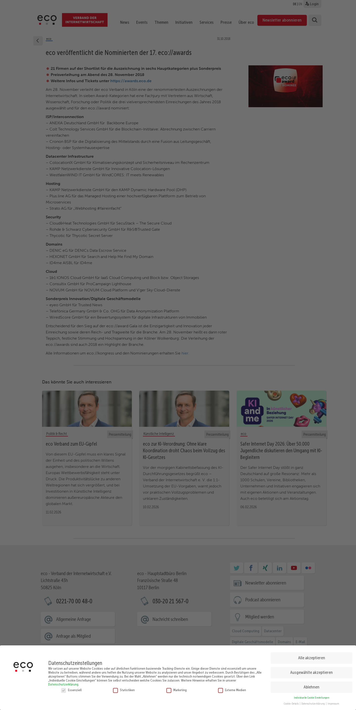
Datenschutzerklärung (63, 683)
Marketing (176, 688)
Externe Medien (232, 688)
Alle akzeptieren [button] (311, 656)
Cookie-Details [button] (291, 702)
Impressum (333, 702)
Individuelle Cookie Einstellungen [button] (311, 696)
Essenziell (71, 688)
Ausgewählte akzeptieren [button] (311, 670)
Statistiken (124, 688)
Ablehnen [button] (311, 685)
